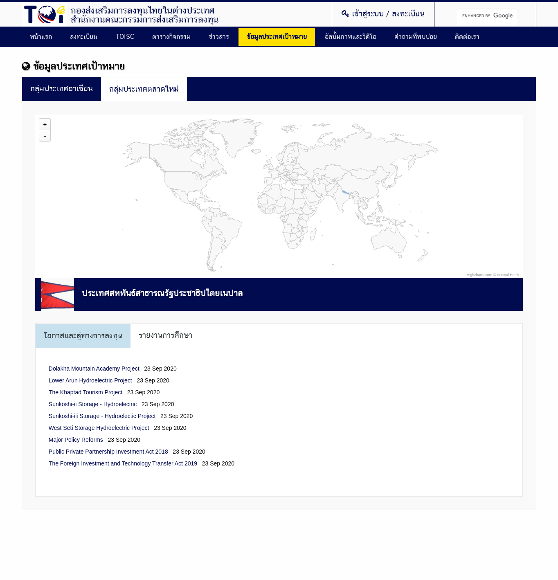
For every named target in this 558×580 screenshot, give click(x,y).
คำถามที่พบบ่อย (415, 37)
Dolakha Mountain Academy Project (94, 368)
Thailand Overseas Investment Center (44, 14)
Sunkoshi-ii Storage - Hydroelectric (93, 404)
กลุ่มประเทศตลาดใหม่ (144, 89)
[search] (487, 17)
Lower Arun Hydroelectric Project (90, 380)
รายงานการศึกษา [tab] (165, 335)
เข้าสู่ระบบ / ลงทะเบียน (383, 14)
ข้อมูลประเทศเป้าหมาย (277, 37)
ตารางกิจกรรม (171, 37)
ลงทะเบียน (83, 37)
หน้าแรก (41, 37)
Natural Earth (508, 275)
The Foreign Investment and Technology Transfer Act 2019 (123, 463)
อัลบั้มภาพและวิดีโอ (350, 37)
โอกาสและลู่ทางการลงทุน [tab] (83, 336)
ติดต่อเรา (467, 37)
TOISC (124, 37)
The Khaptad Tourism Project (85, 392)
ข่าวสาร (219, 37)
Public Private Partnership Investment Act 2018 (108, 451)
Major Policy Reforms (76, 439)
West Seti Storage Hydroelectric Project (99, 428)
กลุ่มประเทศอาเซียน (61, 89)
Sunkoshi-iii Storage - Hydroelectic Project (102, 416)
